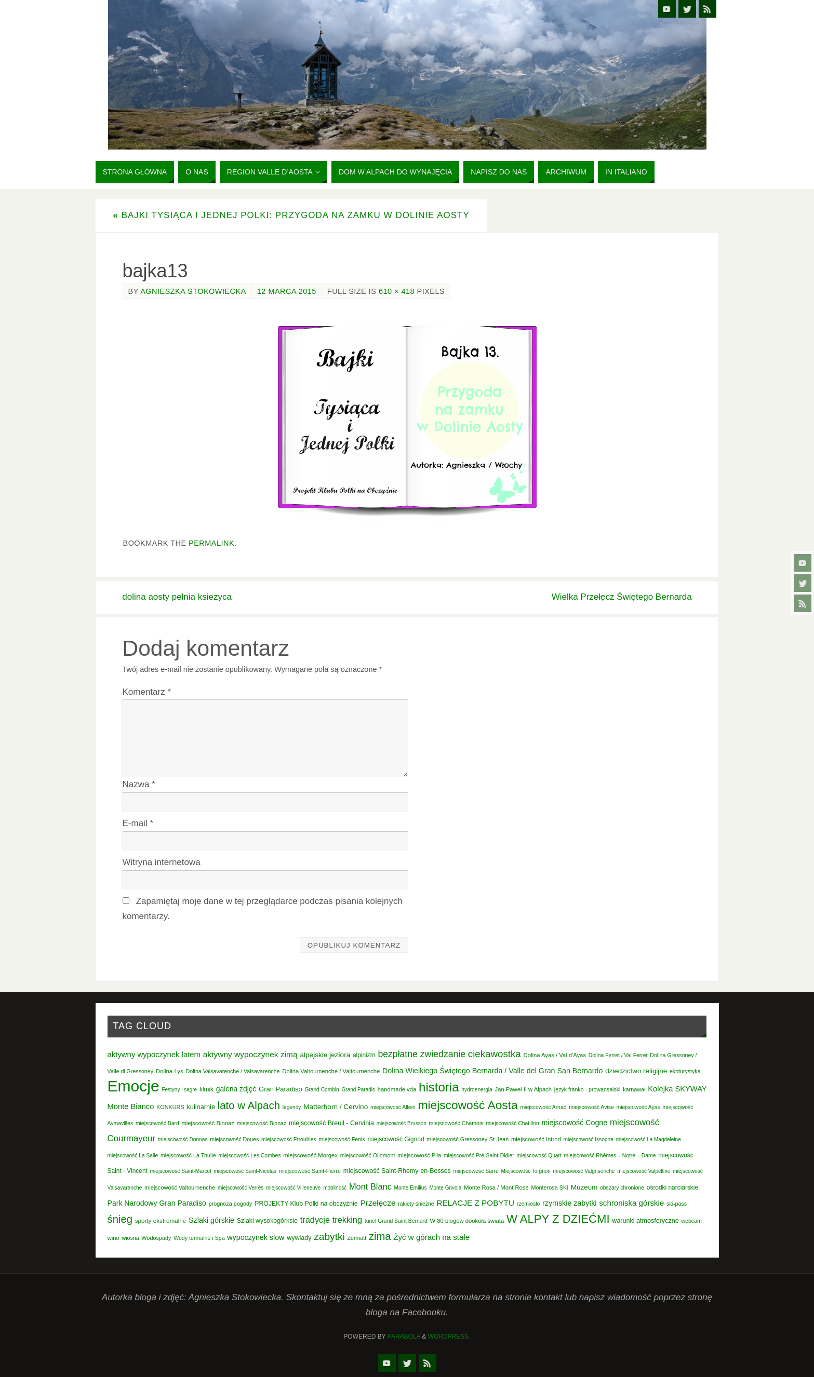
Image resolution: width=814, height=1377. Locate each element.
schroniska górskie (631, 1202)
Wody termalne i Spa (199, 1238)
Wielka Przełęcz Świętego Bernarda (621, 597)
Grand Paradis (358, 1089)
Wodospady (156, 1238)
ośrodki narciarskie (672, 1187)
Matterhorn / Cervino (335, 1107)
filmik (206, 1089)
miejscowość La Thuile (188, 1155)
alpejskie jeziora (325, 1055)
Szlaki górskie (211, 1220)
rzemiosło (528, 1204)
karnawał (634, 1089)
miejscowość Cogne (574, 1122)
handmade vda (397, 1089)
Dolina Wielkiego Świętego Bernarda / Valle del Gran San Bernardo (492, 1070)
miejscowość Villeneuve (293, 1188)
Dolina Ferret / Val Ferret (618, 1055)
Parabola (404, 1336)
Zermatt (357, 1238)
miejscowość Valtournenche (179, 1187)
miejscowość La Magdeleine (648, 1139)
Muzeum (584, 1187)
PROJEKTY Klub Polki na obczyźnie (306, 1203)
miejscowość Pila (419, 1155)
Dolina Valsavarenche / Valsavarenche (233, 1071)
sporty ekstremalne (160, 1220)
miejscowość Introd (536, 1139)
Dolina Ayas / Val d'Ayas (555, 1055)
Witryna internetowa (162, 862)
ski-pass (676, 1203)
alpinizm (364, 1055)
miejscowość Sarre (475, 1171)
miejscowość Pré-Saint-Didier (479, 1155)
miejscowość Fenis (342, 1139)
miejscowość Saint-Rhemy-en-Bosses (397, 1170)
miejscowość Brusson (401, 1123)
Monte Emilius (410, 1188)
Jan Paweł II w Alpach (523, 1089)
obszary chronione (622, 1188)
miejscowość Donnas (183, 1139)
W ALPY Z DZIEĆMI (558, 1218)
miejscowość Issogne (588, 1139)
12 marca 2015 (286, 291)
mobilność (334, 1188)
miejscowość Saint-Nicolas (244, 1171)
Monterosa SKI (549, 1187)
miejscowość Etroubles (288, 1139)
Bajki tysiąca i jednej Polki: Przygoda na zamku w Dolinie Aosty (291, 215)
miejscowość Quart (539, 1155)
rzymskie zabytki (569, 1203)
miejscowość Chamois (456, 1123)
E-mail (138, 823)
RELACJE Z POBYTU (475, 1202)
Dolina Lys (169, 1071)
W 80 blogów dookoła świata (467, 1221)
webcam (691, 1221)
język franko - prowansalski (587, 1089)
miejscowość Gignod (395, 1139)
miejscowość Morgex (310, 1155)
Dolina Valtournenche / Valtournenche (331, 1071)
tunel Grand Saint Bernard (396, 1221)
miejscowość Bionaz (207, 1123)
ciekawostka (494, 1053)
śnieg (120, 1219)
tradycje (315, 1219)
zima (380, 1236)
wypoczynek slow (255, 1237)
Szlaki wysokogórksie (267, 1220)
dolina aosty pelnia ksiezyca (177, 597)
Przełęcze (377, 1202)
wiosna (130, 1238)
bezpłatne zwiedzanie (421, 1054)
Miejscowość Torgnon (525, 1171)
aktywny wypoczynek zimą (250, 1054)
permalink (211, 543)
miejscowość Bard (157, 1123)
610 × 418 (397, 291)
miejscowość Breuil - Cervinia (331, 1123)
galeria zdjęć (236, 1089)
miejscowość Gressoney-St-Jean (467, 1139)
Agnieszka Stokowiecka (193, 291)
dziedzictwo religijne (636, 1071)
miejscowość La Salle (133, 1155)
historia (439, 1087)
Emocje (133, 1086)
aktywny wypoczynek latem (154, 1054)
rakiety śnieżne (416, 1204)
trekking (347, 1219)
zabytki (329, 1236)
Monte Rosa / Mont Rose (496, 1187)
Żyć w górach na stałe (431, 1237)
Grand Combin (321, 1089)
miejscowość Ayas (638, 1107)
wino (113, 1238)
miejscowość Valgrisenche (584, 1171)
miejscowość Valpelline (643, 1171)
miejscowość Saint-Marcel (180, 1171)
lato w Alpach (249, 1105)
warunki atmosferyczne (645, 1220)
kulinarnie (200, 1107)
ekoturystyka (685, 1071)
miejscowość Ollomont (367, 1155)
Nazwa (139, 784)
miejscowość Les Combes (249, 1155)
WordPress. (449, 1336)
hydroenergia (476, 1089)
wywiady (299, 1237)
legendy (292, 1107)
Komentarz (147, 692)
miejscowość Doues (234, 1139)
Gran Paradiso (280, 1089)
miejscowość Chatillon (512, 1123)
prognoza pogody (230, 1203)
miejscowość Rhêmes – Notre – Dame (610, 1155)
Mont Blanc (370, 1186)
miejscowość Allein (393, 1107)
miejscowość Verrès (240, 1188)
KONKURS (170, 1107)
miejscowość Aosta (467, 1105)
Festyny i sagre (179, 1089)
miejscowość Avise (591, 1107)
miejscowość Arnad (543, 1107)
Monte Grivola (445, 1188)
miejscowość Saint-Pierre (310, 1171)
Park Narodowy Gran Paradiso (157, 1203)
